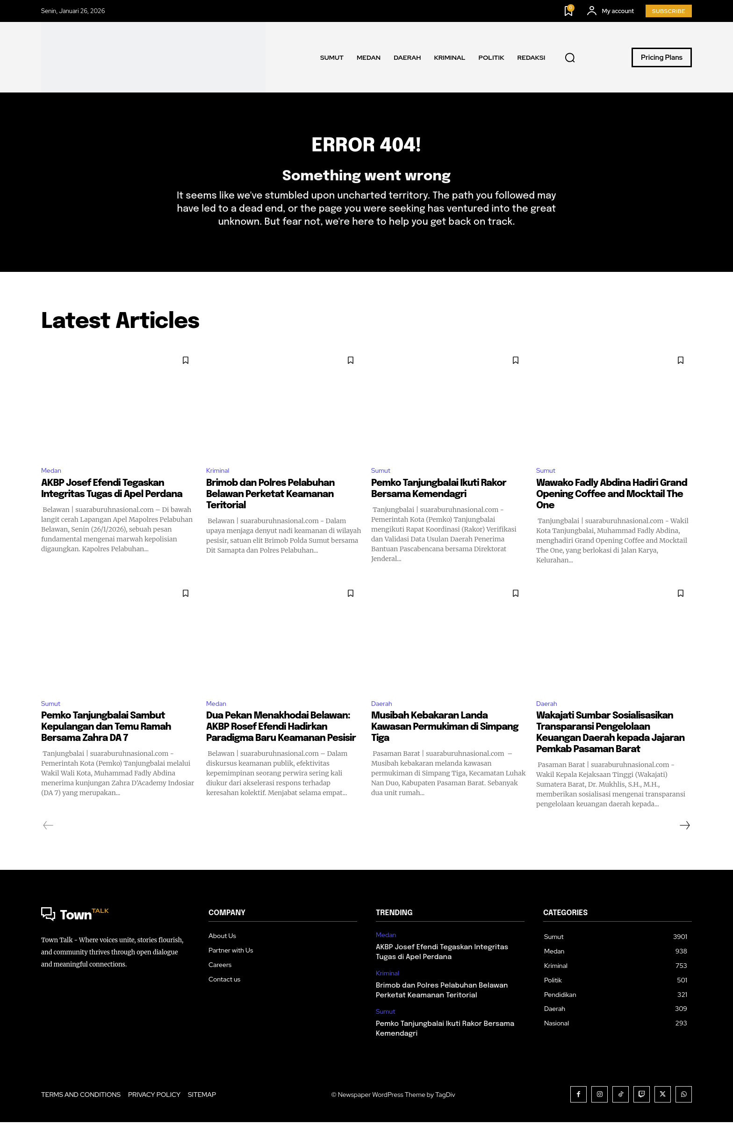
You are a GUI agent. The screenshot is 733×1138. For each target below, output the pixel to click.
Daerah (383, 718)
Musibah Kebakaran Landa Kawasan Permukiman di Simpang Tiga (444, 743)
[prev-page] (48, 841)
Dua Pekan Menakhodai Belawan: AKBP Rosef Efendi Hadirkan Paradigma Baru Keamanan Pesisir (281, 743)
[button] (569, 57)
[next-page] (684, 841)
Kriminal (219, 484)
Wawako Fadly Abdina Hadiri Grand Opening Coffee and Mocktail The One (611, 508)
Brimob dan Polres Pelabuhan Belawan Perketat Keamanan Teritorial (270, 508)
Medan (53, 484)
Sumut (382, 484)
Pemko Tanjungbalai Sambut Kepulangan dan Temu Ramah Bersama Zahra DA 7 (106, 743)
